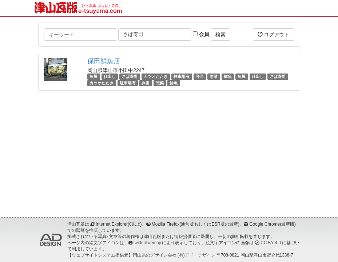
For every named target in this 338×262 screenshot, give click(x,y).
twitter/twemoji (147, 242)
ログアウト (274, 34)
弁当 (200, 76)
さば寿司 (130, 76)
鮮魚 (228, 76)
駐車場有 (182, 76)
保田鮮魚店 (103, 61)
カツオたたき (156, 76)
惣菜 (214, 76)
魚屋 (94, 76)
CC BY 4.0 (271, 242)
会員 (201, 34)
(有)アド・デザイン (196, 255)
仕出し (110, 76)
